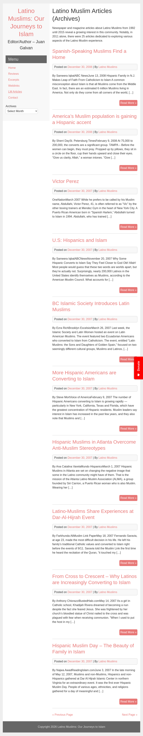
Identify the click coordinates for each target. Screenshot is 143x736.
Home (12, 67)
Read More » (128, 103)
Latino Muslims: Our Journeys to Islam (81, 726)
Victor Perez (65, 181)
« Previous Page (62, 714)
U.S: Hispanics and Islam (79, 240)
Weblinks (14, 85)
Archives (11, 106)
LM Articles (15, 91)
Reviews (13, 73)
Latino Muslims (108, 66)
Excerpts (13, 79)
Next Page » (129, 714)
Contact (13, 97)
